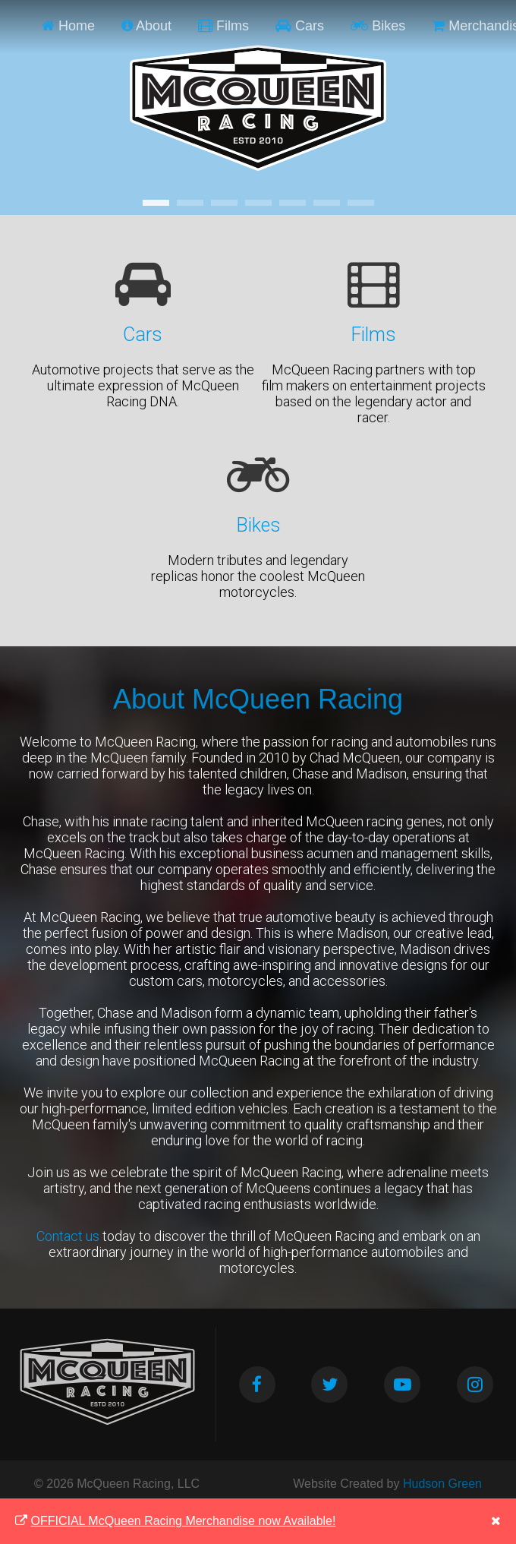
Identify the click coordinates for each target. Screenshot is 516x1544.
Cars (299, 25)
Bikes (378, 25)
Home (68, 25)
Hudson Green (442, 1483)
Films (223, 25)
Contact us (67, 1236)
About (146, 25)
